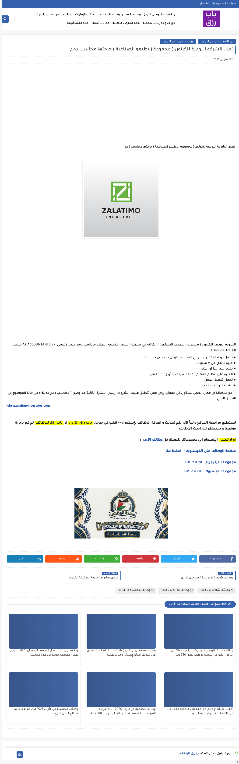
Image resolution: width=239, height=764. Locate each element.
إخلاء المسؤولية (76, 23)
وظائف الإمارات (84, 14)
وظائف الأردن (150, 440)
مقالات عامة (99, 23)
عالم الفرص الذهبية (124, 23)
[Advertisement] (119, 104)
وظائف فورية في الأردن (176, 41)
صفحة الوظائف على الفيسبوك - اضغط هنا (199, 451)
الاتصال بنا (201, 3)
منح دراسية (43, 14)
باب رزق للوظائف (188, 753)
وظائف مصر (62, 14)
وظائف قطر (105, 14)
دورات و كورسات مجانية (157, 23)
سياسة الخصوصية (222, 3)
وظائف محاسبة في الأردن (134, 590)
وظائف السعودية (127, 14)
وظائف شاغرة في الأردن (157, 14)
